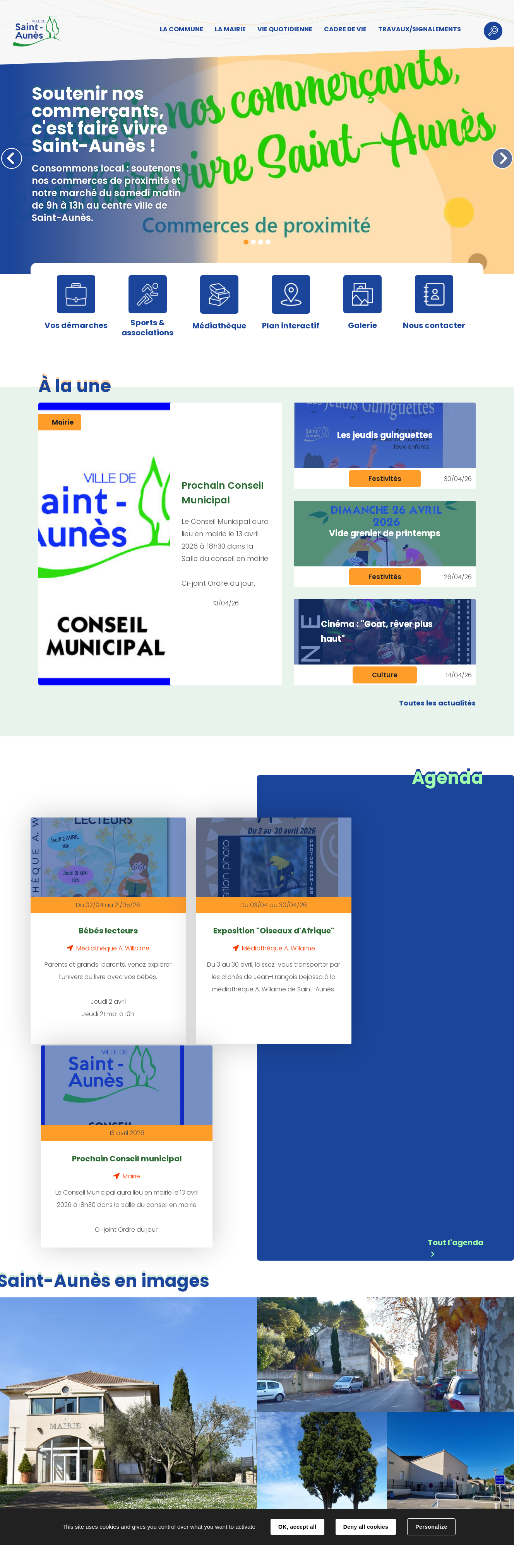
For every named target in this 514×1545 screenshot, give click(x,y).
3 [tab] (260, 242)
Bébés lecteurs (89, 916)
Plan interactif (290, 326)
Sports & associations (147, 328)
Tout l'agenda (455, 1038)
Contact (139, 1501)
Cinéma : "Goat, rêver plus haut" (377, 631)
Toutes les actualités (437, 703)
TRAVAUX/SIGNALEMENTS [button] (417, 29)
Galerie (362, 325)
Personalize (431, 1527)
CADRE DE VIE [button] (343, 29)
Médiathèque (219, 326)
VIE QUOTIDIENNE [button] (282, 29)
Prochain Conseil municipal (346, 924)
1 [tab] (245, 242)
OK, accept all (297, 1527)
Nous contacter (434, 325)
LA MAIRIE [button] (227, 29)
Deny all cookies (365, 1527)
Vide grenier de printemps (384, 533)
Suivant (502, 158)
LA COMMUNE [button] (179, 29)
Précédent (11, 158)
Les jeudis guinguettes (385, 435)
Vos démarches (76, 325)
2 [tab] (253, 242)
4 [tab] (268, 242)
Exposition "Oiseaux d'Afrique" (218, 924)
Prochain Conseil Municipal (223, 493)
